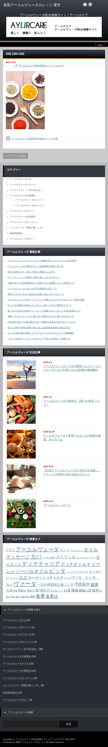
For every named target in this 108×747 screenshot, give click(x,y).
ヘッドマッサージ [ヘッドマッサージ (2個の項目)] (77, 571)
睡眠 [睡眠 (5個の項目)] (74, 590)
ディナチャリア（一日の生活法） (26, 190)
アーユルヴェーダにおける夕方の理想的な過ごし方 (32, 288)
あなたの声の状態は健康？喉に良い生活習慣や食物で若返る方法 (39, 327)
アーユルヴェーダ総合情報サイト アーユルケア (41, 65)
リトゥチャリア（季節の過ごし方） (27, 227)
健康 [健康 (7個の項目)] (94, 584)
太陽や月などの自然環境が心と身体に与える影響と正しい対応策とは (41, 283)
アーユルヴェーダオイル (21, 211)
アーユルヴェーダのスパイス (30, 205)
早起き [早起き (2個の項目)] (31, 590)
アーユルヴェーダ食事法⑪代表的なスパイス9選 (35, 138)
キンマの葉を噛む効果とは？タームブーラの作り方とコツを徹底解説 (41, 333)
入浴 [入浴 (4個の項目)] (9, 590)
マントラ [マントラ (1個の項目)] (14, 578)
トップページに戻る (15, 156)
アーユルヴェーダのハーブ (29, 200)
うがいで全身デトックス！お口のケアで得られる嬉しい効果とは (39, 338)
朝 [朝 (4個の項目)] (37, 590)
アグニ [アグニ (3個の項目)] (10, 550)
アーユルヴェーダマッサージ (24, 222)
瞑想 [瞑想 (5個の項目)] (95, 590)
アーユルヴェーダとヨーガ (22, 184)
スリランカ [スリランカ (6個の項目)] (65, 557)
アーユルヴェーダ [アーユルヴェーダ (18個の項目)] (37, 549)
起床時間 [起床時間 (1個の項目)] (24, 597)
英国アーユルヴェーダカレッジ (31, 742)
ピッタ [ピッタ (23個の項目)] (57, 571)
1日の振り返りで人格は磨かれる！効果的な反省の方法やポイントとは (41, 322)
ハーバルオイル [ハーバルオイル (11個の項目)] (32, 571)
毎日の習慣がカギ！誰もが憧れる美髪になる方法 (31, 272)
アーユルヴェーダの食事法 (22, 195)
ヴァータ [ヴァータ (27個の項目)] (25, 584)
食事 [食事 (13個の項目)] (40, 596)
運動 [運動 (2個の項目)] (32, 596)
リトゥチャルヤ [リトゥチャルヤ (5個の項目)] (51, 577)
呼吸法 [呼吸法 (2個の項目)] (22, 590)
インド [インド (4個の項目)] (65, 550)
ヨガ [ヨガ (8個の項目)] (23, 577)
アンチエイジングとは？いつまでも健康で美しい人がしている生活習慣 (42, 260)
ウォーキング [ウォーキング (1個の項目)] (76, 550)
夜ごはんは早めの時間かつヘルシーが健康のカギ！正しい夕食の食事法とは (44, 311)
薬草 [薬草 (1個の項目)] (18, 597)
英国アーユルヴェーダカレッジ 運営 (31, 5)
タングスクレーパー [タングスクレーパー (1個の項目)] (85, 557)
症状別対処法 (16, 233)
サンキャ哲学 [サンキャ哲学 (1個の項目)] (48, 557)
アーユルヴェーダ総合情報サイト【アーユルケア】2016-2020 (45, 739)
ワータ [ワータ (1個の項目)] (67, 578)
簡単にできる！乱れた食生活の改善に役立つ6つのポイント (36, 294)
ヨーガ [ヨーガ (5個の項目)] (33, 577)
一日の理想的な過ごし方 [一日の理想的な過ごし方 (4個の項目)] (55, 585)
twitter (85, 4)
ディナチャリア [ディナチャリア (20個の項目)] (41, 564)
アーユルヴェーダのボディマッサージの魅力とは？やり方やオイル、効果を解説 (46, 299)
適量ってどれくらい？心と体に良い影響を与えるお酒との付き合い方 (41, 316)
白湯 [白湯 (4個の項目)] (67, 590)
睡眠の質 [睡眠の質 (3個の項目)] (85, 590)
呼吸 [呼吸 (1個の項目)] (15, 591)
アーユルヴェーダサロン (21, 239)
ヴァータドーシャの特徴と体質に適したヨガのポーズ (33, 277)
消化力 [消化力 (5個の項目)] (44, 590)
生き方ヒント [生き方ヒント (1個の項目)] (56, 591)
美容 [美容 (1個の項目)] (13, 597)
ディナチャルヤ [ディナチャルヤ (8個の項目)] (76, 564)
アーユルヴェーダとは (20, 179)
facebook (90, 4)
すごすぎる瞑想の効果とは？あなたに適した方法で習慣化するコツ (40, 305)
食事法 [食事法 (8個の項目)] (52, 596)
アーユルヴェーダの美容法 (22, 216)
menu (100, 45)
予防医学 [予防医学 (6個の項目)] (82, 584)
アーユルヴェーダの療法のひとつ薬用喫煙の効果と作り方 (35, 266)
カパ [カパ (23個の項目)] (36, 556)
